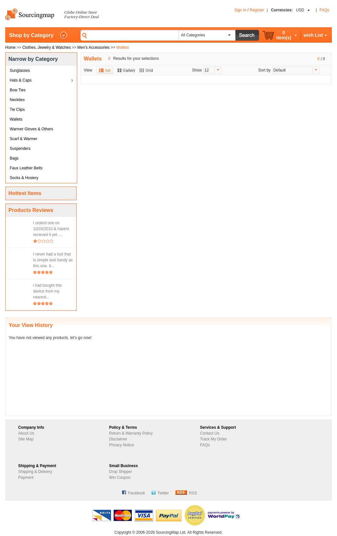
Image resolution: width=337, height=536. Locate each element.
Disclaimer (118, 439)
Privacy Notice (121, 445)
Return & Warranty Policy (131, 433)
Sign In (240, 10)
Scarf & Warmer (23, 139)
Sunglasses (20, 70)
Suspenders (20, 148)
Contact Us (209, 433)
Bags (14, 158)
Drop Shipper (120, 471)
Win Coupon (120, 477)
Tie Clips (17, 109)
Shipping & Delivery (35, 471)
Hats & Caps (20, 80)
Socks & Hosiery (24, 178)
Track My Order (213, 439)
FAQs (324, 10)
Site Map (25, 439)
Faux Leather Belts (26, 168)
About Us (26, 433)
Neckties (17, 100)
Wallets (16, 119)
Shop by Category (31, 35)
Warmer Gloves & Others (31, 129)
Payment (25, 477)
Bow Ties (18, 90)
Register (257, 10)
